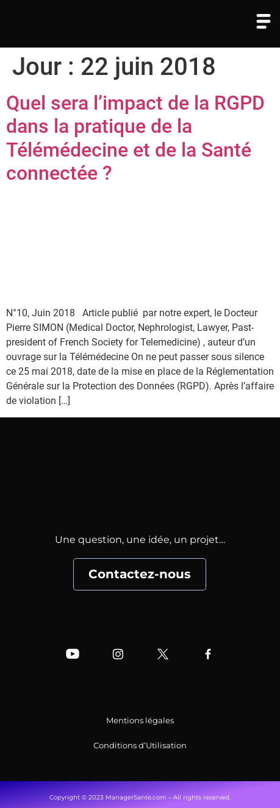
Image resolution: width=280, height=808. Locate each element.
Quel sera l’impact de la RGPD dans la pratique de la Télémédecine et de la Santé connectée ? (135, 138)
